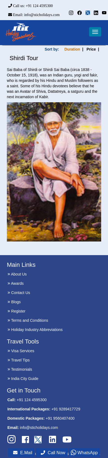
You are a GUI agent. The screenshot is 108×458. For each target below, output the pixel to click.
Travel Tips (18, 360)
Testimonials (19, 369)
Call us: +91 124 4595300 (30, 6)
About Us (17, 274)
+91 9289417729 (65, 409)
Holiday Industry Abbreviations (35, 329)
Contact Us (18, 292)
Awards (15, 283)
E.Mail (22, 452)
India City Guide (23, 378)
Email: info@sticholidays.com (34, 15)
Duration (72, 49)
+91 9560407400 (60, 418)
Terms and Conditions (27, 320)
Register (16, 311)
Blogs (14, 302)
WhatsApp (84, 452)
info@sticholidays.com (39, 427)
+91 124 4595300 (31, 400)
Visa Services (20, 351)
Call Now (53, 452)
